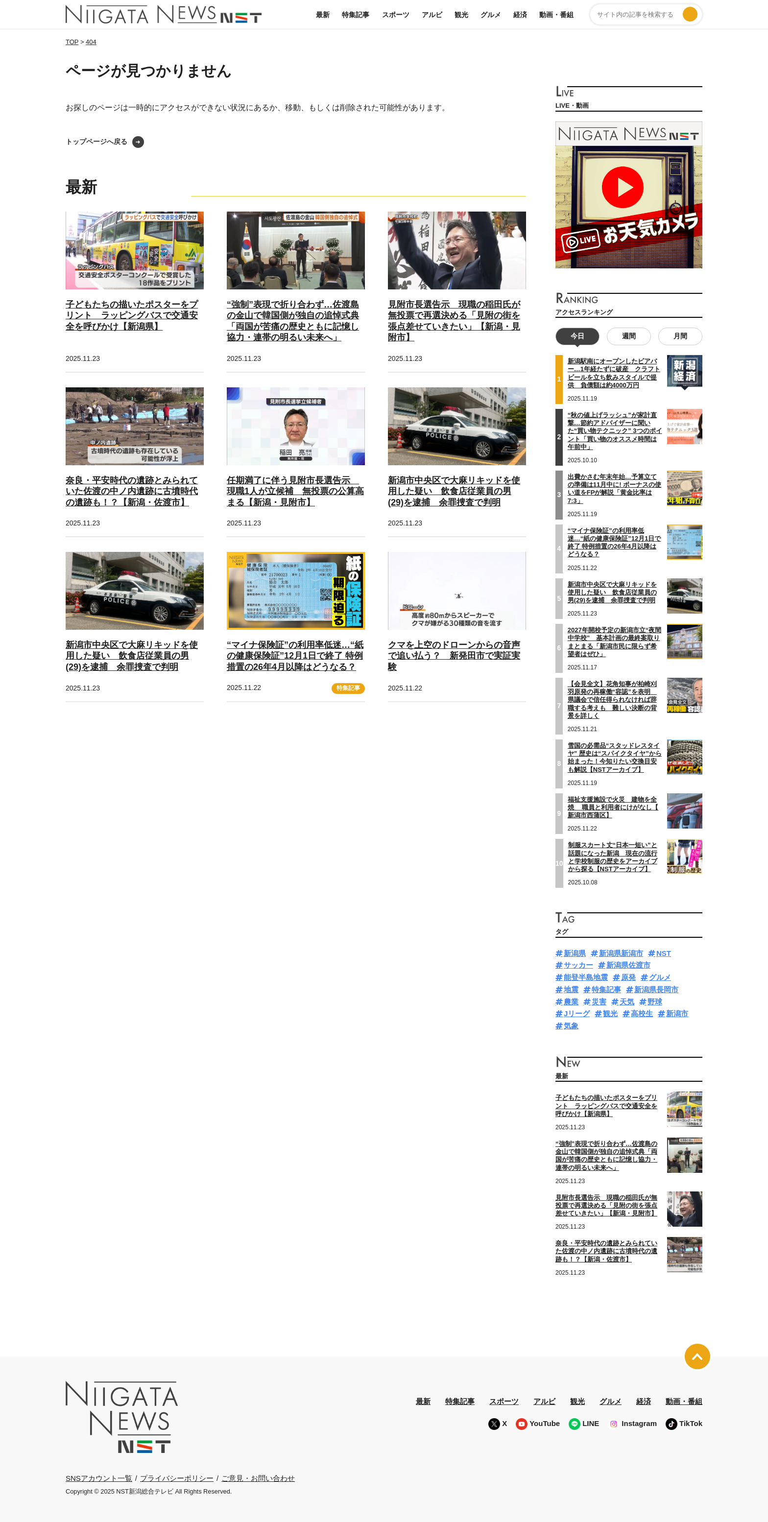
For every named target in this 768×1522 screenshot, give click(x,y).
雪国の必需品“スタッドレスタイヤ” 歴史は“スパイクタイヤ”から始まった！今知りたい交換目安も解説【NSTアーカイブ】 (615, 757)
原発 (628, 977)
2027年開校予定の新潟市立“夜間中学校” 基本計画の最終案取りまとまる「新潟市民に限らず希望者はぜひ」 (614, 642)
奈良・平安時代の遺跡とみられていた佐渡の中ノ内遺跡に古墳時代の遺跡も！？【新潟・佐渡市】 (132, 491)
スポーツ (395, 15)
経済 (520, 15)
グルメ (490, 15)
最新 (323, 15)
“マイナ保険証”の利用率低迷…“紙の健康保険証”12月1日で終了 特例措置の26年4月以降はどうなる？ (295, 656)
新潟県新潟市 (621, 953)
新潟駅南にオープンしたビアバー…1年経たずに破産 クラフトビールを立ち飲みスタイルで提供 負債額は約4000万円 (614, 373)
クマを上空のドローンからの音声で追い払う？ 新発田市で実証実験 (454, 656)
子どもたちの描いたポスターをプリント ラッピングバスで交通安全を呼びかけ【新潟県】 (132, 316)
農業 (571, 1001)
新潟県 (575, 953)
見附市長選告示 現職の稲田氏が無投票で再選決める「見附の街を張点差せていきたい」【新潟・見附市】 (606, 1205)
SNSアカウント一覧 (99, 1478)
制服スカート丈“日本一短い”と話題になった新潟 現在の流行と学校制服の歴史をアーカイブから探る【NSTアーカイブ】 (612, 857)
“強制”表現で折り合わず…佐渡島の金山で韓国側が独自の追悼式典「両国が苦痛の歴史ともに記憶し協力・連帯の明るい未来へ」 (606, 1155)
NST (663, 953)
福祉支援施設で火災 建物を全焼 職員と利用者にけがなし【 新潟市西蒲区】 (613, 807)
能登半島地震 (586, 977)
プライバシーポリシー (177, 1478)
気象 (571, 1026)
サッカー (578, 965)
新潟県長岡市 (656, 989)
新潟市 (677, 1013)
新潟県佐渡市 (628, 965)
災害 (599, 1001)
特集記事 (355, 15)
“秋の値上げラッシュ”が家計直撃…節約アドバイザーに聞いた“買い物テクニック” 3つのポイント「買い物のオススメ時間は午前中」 (615, 430)
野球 (655, 1001)
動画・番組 (556, 15)
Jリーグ (577, 1013)
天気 (627, 1001)
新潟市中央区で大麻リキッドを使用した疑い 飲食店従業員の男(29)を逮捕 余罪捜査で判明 (454, 491)
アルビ (432, 15)
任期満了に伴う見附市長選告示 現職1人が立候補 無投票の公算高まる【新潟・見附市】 (295, 491)
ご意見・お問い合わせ (258, 1478)
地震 (571, 989)
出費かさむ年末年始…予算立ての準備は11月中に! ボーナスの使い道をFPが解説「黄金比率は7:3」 (614, 488)
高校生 (642, 1013)
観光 (461, 15)
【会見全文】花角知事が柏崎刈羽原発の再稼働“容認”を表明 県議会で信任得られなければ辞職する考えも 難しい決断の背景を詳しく (612, 699)
